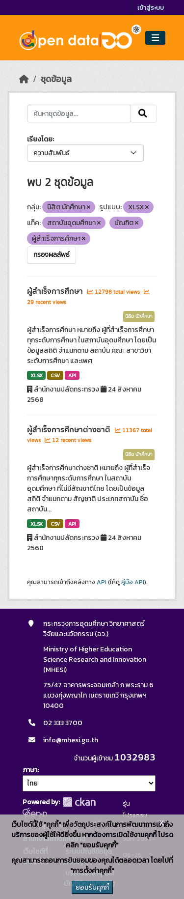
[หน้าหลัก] (24, 79)
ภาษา (30, 770)
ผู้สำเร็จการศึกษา (56, 291)
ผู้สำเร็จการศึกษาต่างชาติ (69, 429)
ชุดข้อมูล (56, 79)
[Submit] (143, 113)
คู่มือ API (132, 582)
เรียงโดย (40, 139)
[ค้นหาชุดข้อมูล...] (79, 113)
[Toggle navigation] (155, 38)
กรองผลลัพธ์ (51, 255)
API (72, 375)
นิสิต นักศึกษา (139, 316)
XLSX (36, 375)
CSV (55, 375)
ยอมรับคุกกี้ (92, 887)
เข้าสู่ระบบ (150, 7)
